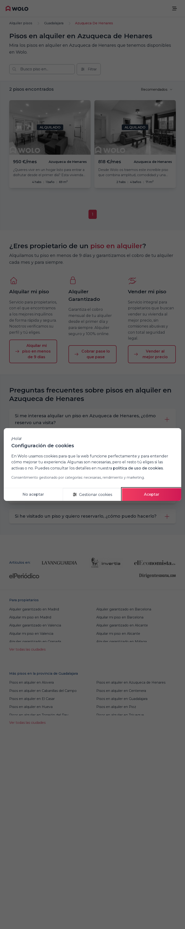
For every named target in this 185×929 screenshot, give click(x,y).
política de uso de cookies (138, 468)
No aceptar (33, 494)
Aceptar (151, 494)
